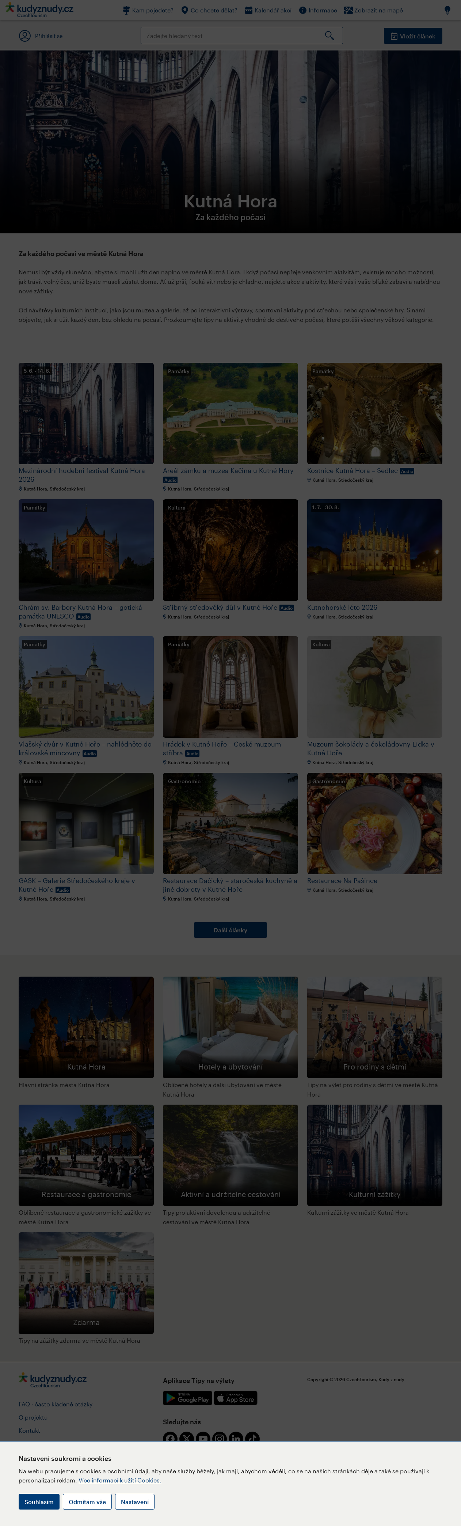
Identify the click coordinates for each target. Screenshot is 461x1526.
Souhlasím (39, 1501)
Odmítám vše (87, 1501)
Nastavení (135, 1501)
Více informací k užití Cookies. (120, 1480)
